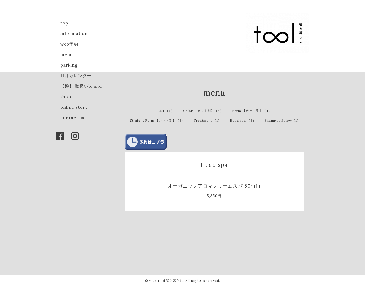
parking (69, 65)
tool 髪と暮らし (170, 281)
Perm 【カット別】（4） (252, 111)
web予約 (69, 44)
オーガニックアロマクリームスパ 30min (214, 186)
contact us (72, 117)
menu (66, 54)
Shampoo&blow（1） (282, 120)
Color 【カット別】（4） (203, 111)
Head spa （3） (243, 120)
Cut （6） (166, 111)
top (64, 23)
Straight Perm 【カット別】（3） (157, 120)
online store (74, 107)
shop (65, 96)
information (74, 33)
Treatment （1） (207, 120)
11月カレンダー (75, 75)
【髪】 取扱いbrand (81, 86)
